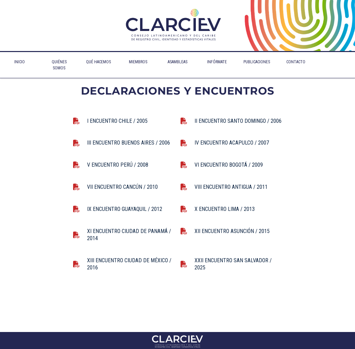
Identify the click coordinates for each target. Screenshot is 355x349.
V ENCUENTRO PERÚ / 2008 (117, 165)
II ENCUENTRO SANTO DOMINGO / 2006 (238, 121)
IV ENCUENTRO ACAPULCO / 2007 (232, 142)
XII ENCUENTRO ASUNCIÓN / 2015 (232, 231)
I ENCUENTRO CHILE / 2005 (117, 121)
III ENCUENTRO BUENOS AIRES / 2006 (128, 142)
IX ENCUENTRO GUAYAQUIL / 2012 (124, 209)
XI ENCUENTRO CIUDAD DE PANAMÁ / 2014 (129, 235)
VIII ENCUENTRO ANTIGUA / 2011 (231, 187)
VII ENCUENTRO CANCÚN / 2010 (122, 187)
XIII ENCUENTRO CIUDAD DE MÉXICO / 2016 (129, 264)
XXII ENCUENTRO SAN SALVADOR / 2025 (233, 264)
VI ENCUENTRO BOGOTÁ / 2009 (229, 165)
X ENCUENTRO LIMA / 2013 (225, 209)
